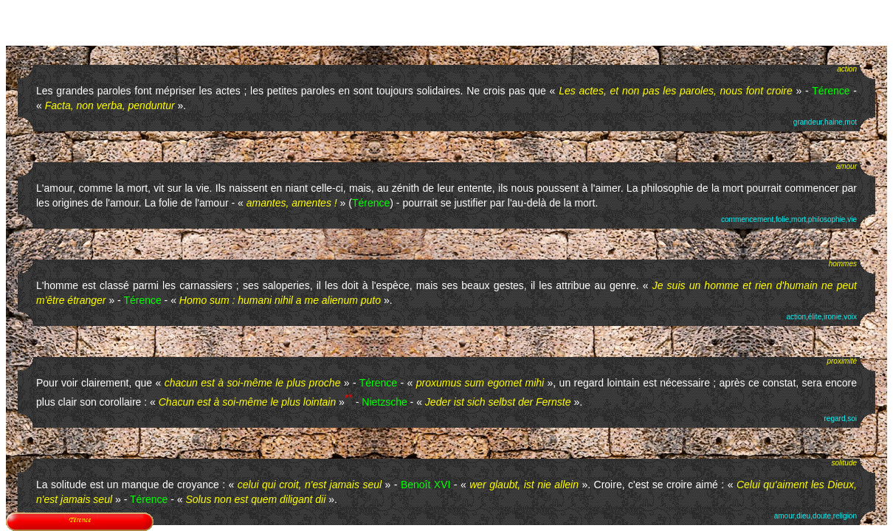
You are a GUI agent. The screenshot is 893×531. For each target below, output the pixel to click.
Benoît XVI (426, 484)
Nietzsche (384, 402)
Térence (830, 91)
